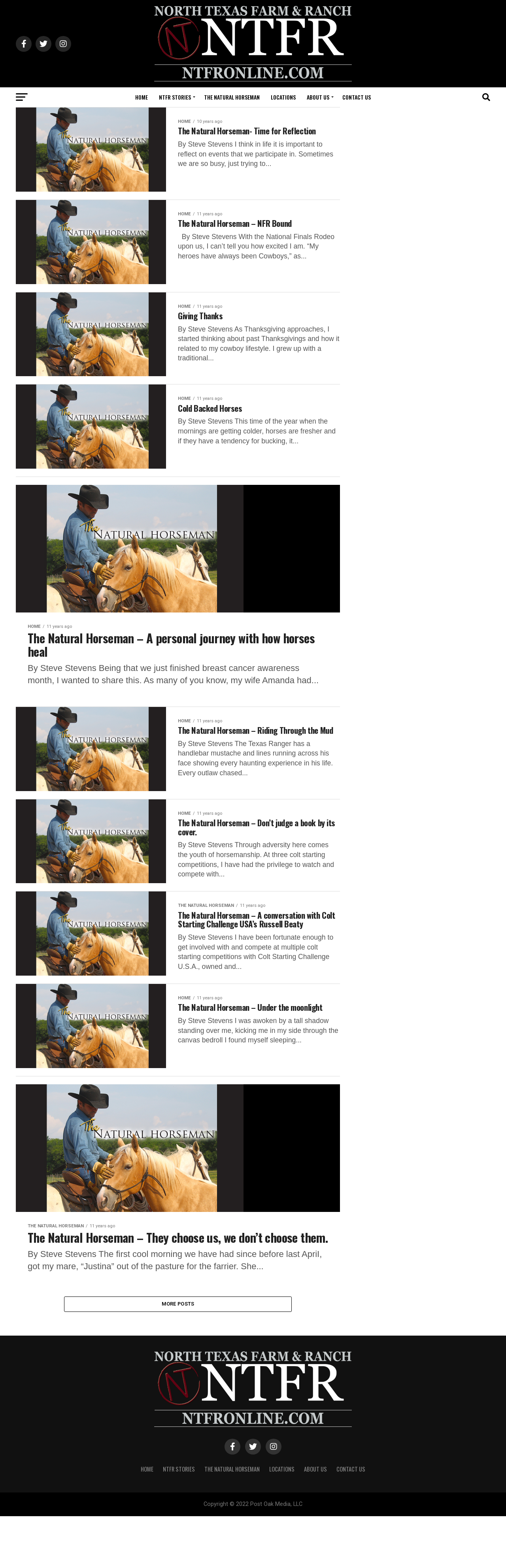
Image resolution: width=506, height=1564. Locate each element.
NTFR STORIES (175, 97)
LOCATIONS (283, 97)
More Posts (178, 1350)
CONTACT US (356, 97)
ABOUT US (318, 97)
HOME (141, 97)
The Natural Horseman (232, 97)
